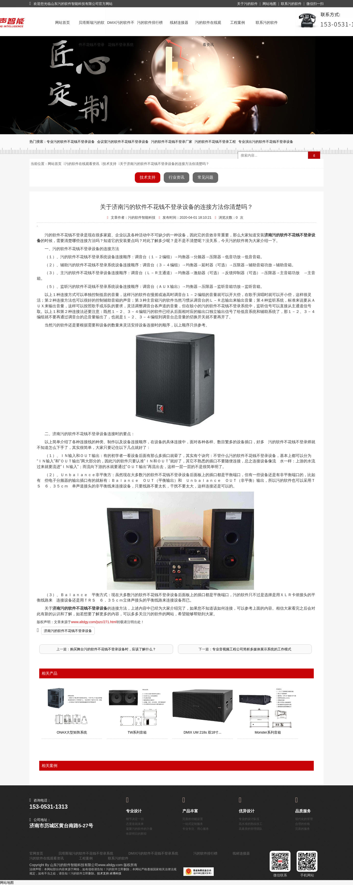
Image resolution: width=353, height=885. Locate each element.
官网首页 (36, 853)
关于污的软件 (247, 4)
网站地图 (269, 4)
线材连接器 (179, 23)
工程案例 (237, 23)
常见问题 (205, 177)
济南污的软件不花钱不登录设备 (68, 631)
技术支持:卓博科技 (109, 873)
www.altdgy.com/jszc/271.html (94, 622)
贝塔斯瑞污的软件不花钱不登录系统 (91, 27)
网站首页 (62, 23)
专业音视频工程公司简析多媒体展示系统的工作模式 (251, 649)
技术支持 (109, 164)
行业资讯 (176, 177)
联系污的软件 (291, 4)
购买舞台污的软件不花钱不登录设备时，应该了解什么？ (113, 649)
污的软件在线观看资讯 (208, 27)
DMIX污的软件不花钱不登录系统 (120, 27)
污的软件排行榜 (150, 23)
